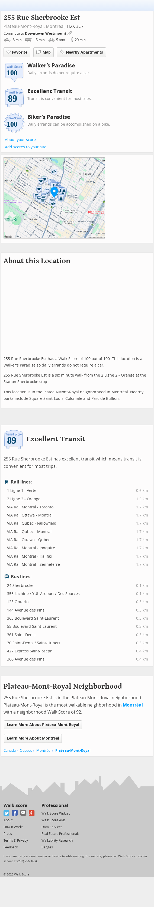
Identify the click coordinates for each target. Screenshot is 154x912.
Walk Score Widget (55, 813)
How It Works (13, 827)
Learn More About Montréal (33, 738)
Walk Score (15, 805)
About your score (20, 140)
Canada (10, 750)
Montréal (55, 26)
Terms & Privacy (16, 840)
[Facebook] (15, 813)
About (8, 820)
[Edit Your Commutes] (70, 32)
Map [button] (43, 52)
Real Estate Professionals (60, 834)
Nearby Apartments (81, 52)
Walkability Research (57, 840)
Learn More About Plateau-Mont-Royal (43, 725)
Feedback (11, 847)
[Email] (23, 813)
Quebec (26, 750)
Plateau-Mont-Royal (73, 750)
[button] (54, 192)
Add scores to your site (25, 147)
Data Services (51, 827)
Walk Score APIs (53, 820)
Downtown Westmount (46, 33)
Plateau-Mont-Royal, (24, 26)
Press (8, 834)
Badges (47, 847)
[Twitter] (7, 813)
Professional (54, 805)
